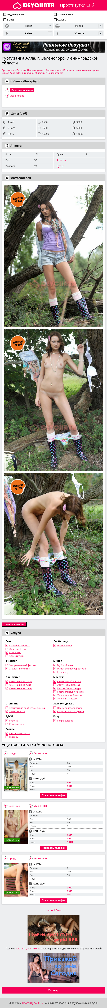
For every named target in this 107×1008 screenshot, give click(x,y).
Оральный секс (17, 649)
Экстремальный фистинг (23, 665)
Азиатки (61, 160)
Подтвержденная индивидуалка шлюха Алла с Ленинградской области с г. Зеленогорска (50, 71)
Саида (12, 753)
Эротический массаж (68, 684)
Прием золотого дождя (69, 707)
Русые (60, 166)
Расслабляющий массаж (70, 691)
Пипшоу (13, 736)
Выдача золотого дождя (70, 711)
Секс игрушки (16, 655)
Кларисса (14, 806)
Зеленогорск (17, 95)
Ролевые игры (17, 724)
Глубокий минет (66, 665)
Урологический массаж (69, 695)
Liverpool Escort (53, 910)
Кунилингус (63, 672)
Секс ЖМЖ (15, 652)
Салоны (60, 19)
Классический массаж (69, 681)
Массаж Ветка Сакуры (69, 688)
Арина (12, 858)
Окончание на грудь (20, 681)
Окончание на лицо (20, 684)
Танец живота (17, 711)
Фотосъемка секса (19, 733)
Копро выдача (65, 720)
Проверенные (63, 14)
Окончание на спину (20, 688)
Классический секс (19, 645)
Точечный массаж (67, 698)
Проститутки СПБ (32, 1003)
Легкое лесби (64, 645)
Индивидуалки (13, 14)
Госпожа (14, 720)
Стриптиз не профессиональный (27, 707)
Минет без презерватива (71, 668)
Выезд (8, 19)
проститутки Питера (28, 948)
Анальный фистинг (19, 668)
